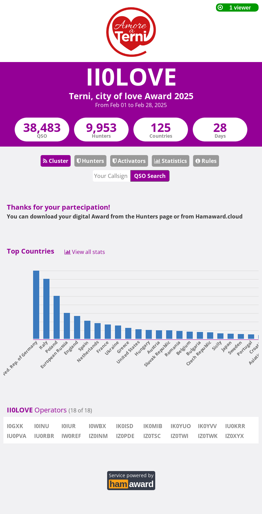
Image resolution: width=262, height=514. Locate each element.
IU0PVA (16, 436)
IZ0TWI (179, 436)
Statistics (170, 161)
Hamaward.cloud (219, 216)
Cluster (55, 161)
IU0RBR (44, 436)
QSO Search (150, 176)
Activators (129, 161)
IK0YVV (207, 426)
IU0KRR (235, 426)
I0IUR (68, 426)
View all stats (84, 251)
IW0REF (71, 436)
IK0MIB (152, 426)
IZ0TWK (208, 436)
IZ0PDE (125, 436)
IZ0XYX (234, 436)
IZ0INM (98, 436)
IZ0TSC (152, 436)
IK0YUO (181, 426)
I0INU (41, 426)
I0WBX (97, 426)
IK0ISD (124, 426)
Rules (206, 161)
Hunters (90, 161)
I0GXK (15, 426)
